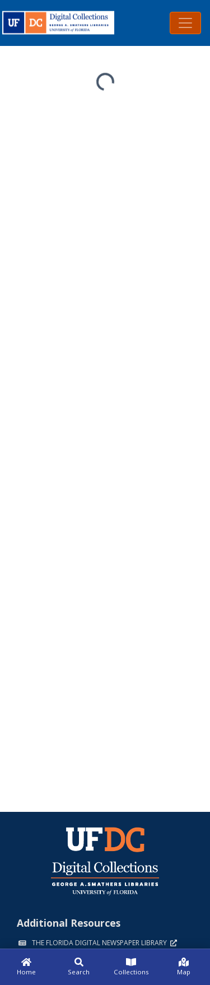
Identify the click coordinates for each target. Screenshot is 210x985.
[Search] (79, 967)
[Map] (183, 967)
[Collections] (131, 967)
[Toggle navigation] (185, 23)
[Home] (26, 967)
